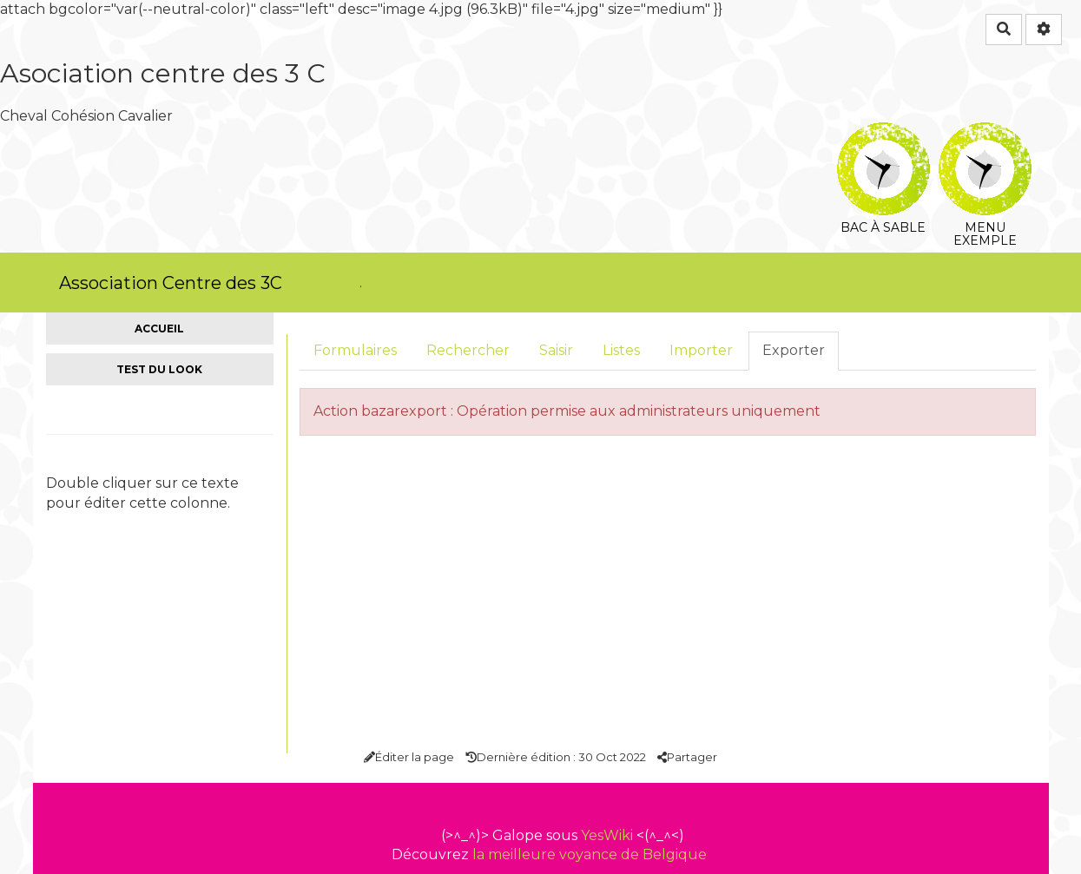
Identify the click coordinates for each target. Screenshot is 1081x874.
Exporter (793, 350)
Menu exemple (985, 134)
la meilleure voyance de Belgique (589, 854)
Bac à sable (883, 134)
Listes (621, 350)
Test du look (159, 369)
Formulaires (355, 350)
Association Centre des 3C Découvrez (170, 292)
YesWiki (607, 835)
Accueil (159, 328)
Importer (701, 350)
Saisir (556, 350)
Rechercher (468, 350)
